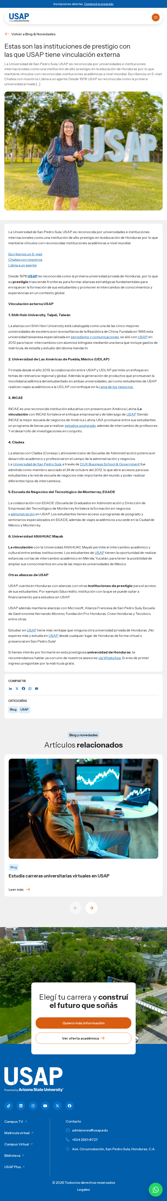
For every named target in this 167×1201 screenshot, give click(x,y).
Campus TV (13, 1121)
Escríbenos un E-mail (25, 254)
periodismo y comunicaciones (95, 337)
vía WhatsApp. (109, 658)
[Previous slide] (75, 908)
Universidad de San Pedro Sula (37, 464)
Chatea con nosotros (25, 259)
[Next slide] (91, 908)
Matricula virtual (17, 1133)
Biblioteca (12, 1155)
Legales (83, 1189)
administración (23, 514)
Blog (13, 709)
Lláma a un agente (22, 265)
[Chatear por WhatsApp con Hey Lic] (156, 1190)
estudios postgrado (80, 425)
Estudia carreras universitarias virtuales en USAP (59, 876)
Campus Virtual (16, 1144)
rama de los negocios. (116, 387)
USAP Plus (12, 1167)
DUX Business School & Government (110, 464)
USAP (24, 709)
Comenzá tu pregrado (99, 4)
